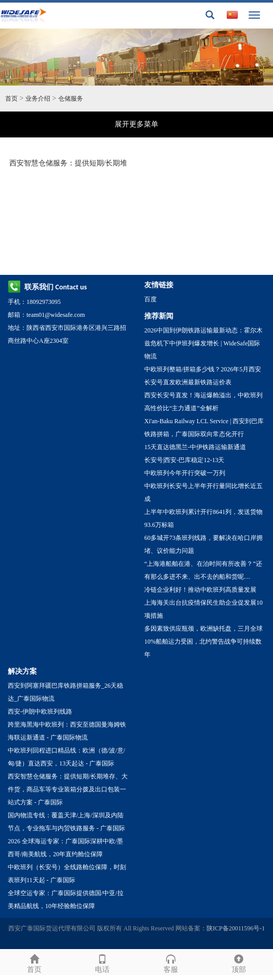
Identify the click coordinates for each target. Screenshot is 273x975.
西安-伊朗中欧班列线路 (40, 711)
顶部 (239, 962)
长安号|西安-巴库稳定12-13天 (184, 460)
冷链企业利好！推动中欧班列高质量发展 (200, 589)
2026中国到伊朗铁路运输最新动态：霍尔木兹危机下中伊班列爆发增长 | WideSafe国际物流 (203, 343)
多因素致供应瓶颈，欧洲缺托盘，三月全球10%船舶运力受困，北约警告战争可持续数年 (203, 641)
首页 (11, 98)
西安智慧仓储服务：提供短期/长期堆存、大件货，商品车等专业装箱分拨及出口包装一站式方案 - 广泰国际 (68, 789)
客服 (170, 962)
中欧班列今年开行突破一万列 (184, 473)
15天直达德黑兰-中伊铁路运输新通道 (195, 447)
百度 (150, 299)
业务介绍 (37, 98)
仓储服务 (70, 98)
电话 (103, 962)
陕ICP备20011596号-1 (236, 928)
